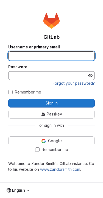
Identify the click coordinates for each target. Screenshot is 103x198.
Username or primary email (34, 47)
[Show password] (90, 75)
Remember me (28, 92)
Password (17, 67)
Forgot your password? (74, 83)
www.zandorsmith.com (60, 169)
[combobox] (18, 190)
